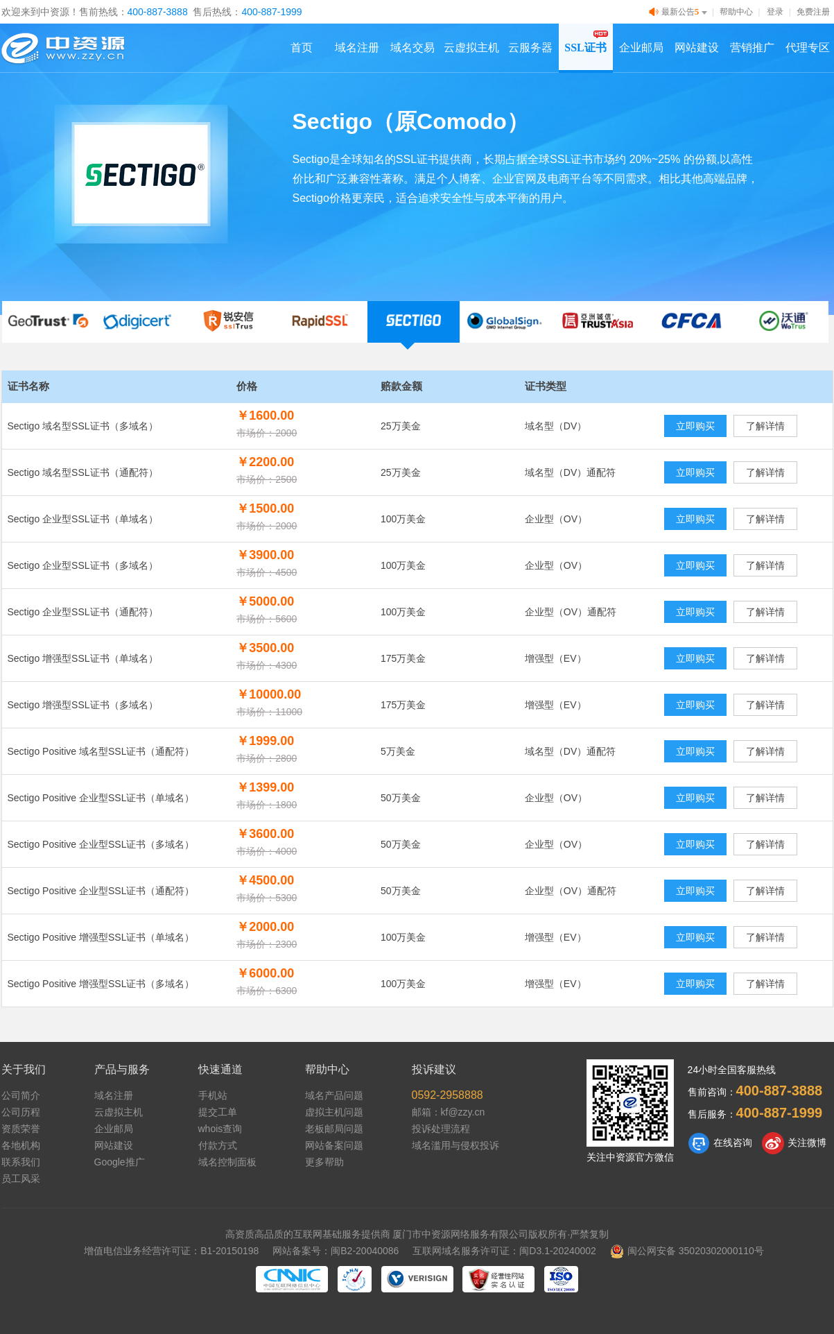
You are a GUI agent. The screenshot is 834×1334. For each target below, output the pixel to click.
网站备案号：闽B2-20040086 (335, 1250)
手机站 (212, 1095)
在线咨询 (720, 1143)
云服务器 (530, 47)
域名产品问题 (334, 1095)
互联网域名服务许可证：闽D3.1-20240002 (504, 1250)
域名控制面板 (227, 1162)
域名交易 (412, 47)
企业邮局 (641, 47)
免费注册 (813, 12)
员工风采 (20, 1178)
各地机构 (20, 1145)
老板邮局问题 (334, 1128)
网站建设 (697, 47)
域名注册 (357, 47)
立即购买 (695, 425)
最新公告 (679, 12)
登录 (775, 12)
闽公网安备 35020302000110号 (687, 1250)
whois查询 (220, 1128)
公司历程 (20, 1112)
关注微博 (794, 1143)
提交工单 (217, 1112)
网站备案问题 (334, 1145)
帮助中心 (736, 12)
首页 (301, 47)
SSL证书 (585, 47)
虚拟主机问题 (334, 1112)
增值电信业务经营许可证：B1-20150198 (171, 1250)
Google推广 (119, 1162)
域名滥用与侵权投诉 (455, 1145)
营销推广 (752, 47)
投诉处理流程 (441, 1128)
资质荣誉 (20, 1128)
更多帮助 (324, 1162)
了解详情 (765, 425)
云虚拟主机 (471, 47)
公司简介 (20, 1095)
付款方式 (217, 1145)
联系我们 (20, 1162)
